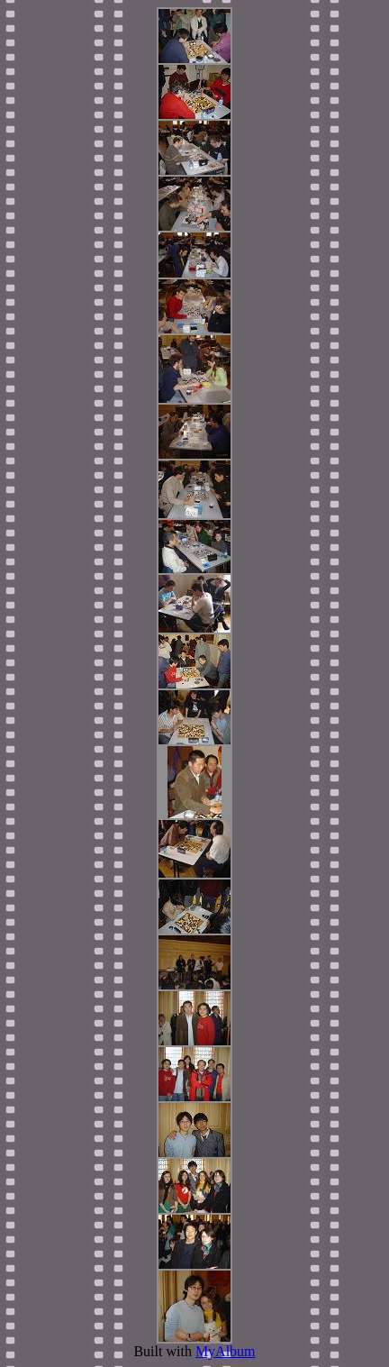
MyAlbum (225, 1351)
